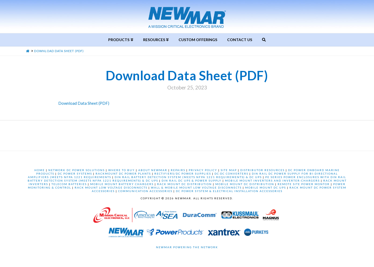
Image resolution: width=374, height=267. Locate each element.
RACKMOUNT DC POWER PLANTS (123, 173)
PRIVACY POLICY (203, 170)
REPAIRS (178, 170)
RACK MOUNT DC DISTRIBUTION (184, 184)
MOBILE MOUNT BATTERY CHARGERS (122, 184)
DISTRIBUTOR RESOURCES (262, 170)
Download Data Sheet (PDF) (83, 103)
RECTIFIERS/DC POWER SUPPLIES (182, 173)
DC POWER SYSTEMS (75, 173)
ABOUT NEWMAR (152, 170)
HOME (39, 170)
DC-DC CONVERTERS (231, 173)
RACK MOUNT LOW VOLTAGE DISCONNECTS (111, 187)
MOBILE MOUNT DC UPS (265, 187)
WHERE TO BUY (121, 170)
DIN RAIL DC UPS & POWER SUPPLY (192, 180)
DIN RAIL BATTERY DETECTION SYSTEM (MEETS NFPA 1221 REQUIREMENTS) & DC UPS (188, 177)
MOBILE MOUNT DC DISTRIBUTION (244, 184)
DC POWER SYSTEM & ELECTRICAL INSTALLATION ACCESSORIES (229, 191)
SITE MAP (229, 170)
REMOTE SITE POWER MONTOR (304, 184)
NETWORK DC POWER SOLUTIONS (76, 170)
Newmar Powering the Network (187, 247)
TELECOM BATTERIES (69, 184)
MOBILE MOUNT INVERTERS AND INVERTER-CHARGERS (272, 180)
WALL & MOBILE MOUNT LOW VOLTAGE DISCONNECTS (196, 187)
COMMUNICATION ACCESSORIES (145, 191)
